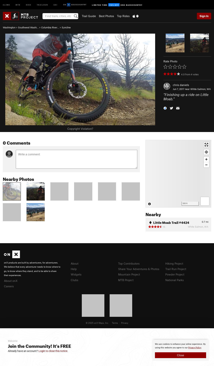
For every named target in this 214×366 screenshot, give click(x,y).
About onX (10, 280)
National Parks (174, 280)
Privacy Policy (194, 347)
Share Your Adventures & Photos (138, 269)
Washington (9, 27)
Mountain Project (129, 274)
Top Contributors (129, 263)
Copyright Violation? (80, 128)
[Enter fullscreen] (206, 144)
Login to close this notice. (53, 350)
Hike (28, 4)
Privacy (124, 322)
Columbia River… (50, 27)
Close (180, 355)
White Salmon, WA (200, 89)
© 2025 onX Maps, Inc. (97, 322)
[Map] (178, 173)
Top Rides (123, 16)
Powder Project (174, 274)
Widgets (76, 274)
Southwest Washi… (28, 27)
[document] (180, 350)
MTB (18, 4)
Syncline (66, 27)
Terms (115, 322)
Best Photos (106, 16)
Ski (56, 4)
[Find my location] (206, 152)
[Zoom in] (206, 159)
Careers (9, 286)
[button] (165, 108)
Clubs (74, 280)
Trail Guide (89, 16)
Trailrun (42, 4)
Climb (6, 4)
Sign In (204, 16)
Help (74, 269)
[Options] (205, 201)
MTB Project (126, 280)
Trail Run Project (175, 269)
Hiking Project (174, 263)
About (74, 263)
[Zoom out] (206, 165)
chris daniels (181, 85)
